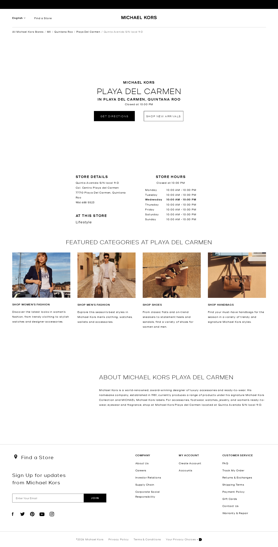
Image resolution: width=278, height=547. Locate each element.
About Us (142, 463)
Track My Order (233, 470)
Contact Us (230, 506)
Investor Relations (148, 477)
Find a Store (43, 18)
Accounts (185, 470)
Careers (140, 470)
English (17, 18)
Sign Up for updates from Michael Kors (39, 478)
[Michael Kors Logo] (139, 19)
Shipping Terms (233, 484)
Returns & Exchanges (237, 477)
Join (95, 498)
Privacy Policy (118, 539)
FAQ (225, 463)
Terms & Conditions (147, 539)
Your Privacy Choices (184, 539)
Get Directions (114, 116)
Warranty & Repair (235, 513)
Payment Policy (233, 491)
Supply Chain (144, 484)
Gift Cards (229, 499)
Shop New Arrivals (163, 116)
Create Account (190, 463)
